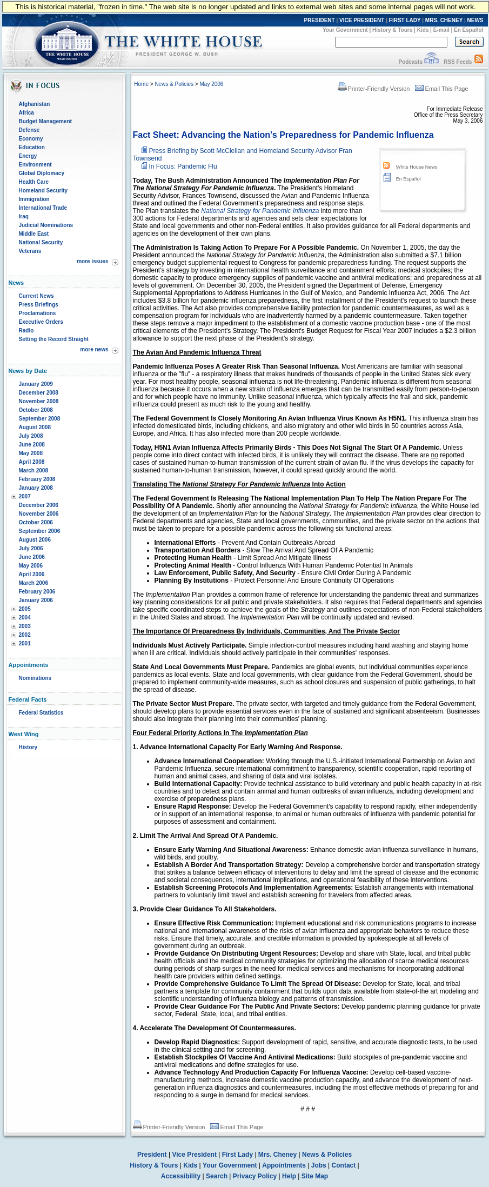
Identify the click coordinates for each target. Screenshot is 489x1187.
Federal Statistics (41, 713)
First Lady (237, 1154)
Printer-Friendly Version (374, 88)
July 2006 (31, 548)
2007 (25, 496)
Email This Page (441, 88)
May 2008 (31, 453)
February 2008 (37, 479)
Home (141, 84)
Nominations (35, 678)
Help (289, 1176)
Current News (36, 296)
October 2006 (36, 522)
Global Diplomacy (41, 173)
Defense (29, 130)
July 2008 (31, 436)
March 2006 (33, 583)
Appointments (284, 1165)
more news (94, 349)
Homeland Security (43, 191)
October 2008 (36, 410)
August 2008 (35, 427)
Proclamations (37, 313)
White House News (417, 167)
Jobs (318, 1165)
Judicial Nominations (46, 225)
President (152, 1154)
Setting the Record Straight (54, 339)
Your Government (345, 30)
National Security (41, 242)
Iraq (24, 216)
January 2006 (36, 600)
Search (216, 1176)
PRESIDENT (319, 20)
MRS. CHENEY (444, 20)
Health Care (34, 182)
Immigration (34, 199)
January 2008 (36, 488)
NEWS (475, 20)
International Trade (43, 208)
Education (32, 147)
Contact (344, 1165)
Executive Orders (41, 322)
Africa (26, 113)
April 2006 (32, 574)
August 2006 (35, 540)
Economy (31, 139)
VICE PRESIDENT (361, 20)
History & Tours (392, 30)
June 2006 (32, 557)
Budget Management (45, 121)
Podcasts (410, 62)
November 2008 (39, 401)
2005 (25, 609)
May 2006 (31, 566)
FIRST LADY (405, 20)
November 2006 (39, 514)
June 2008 (32, 445)
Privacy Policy (255, 1176)
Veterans (30, 251)
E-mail (441, 30)
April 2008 (32, 462)
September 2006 (40, 531)
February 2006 (37, 592)
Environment (35, 165)
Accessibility (180, 1176)
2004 (25, 618)
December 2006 (38, 505)
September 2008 (40, 419)
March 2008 (33, 471)
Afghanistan (34, 104)
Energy (28, 156)
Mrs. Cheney (277, 1154)
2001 (25, 643)
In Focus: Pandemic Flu (183, 166)
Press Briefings (38, 305)
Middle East (34, 234)
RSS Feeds (458, 62)
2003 (25, 626)
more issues (92, 261)
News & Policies (174, 84)
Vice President (194, 1154)
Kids (423, 30)
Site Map (315, 1176)
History (28, 747)
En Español (468, 30)
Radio (26, 331)
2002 (25, 635)
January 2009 (36, 384)
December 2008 (38, 393)
